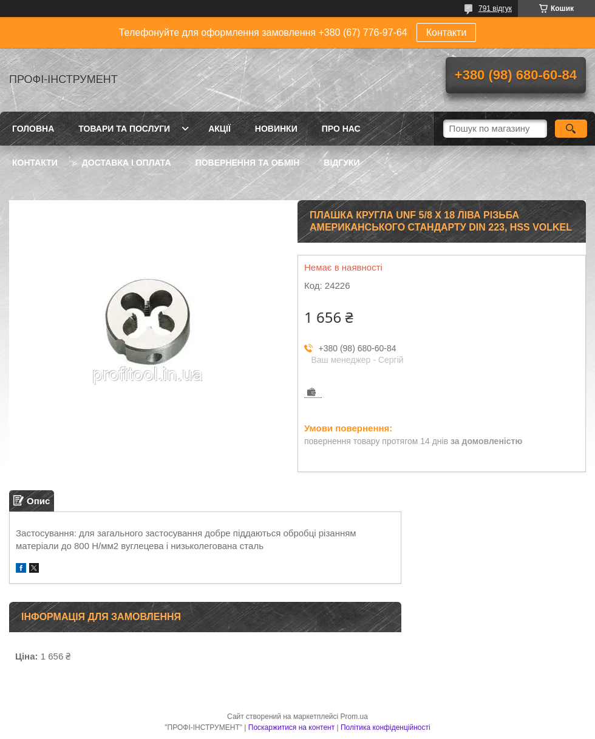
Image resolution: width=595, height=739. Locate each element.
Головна (33, 128)
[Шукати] (571, 129)
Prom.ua (354, 716)
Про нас (341, 128)
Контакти (446, 32)
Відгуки (341, 162)
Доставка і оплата (126, 162)
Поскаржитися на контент (291, 727)
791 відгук (495, 8)
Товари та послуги (124, 128)
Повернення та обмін (247, 162)
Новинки (276, 128)
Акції (219, 128)
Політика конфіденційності (385, 727)
